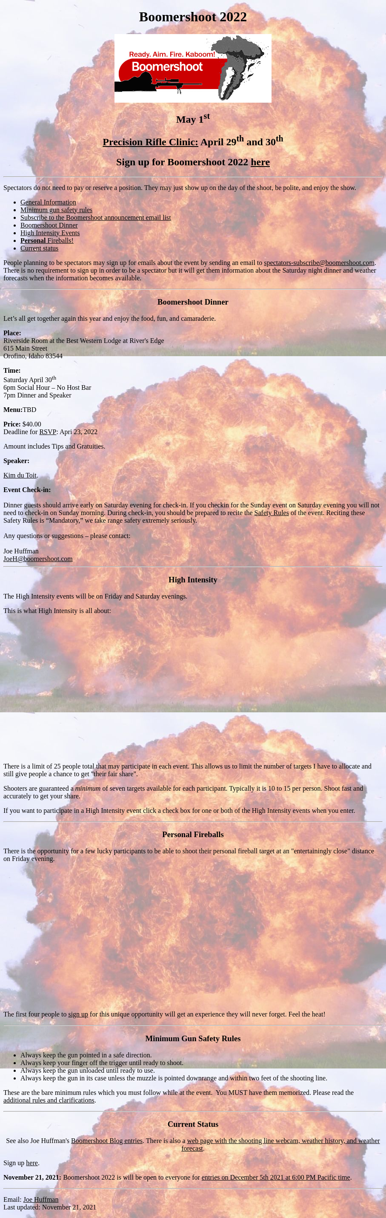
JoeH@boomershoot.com (38, 558)
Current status (39, 248)
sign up (78, 1014)
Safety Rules (271, 512)
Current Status (193, 1124)
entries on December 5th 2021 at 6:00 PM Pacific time (276, 1177)
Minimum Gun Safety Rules (193, 1038)
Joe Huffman (41, 1199)
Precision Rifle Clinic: (150, 141)
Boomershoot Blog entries (107, 1140)
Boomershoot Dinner (49, 225)
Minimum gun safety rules (56, 209)
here (260, 161)
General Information (48, 202)
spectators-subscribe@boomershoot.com (319, 262)
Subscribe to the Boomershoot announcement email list (95, 217)
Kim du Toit (20, 475)
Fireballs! (47, 240)
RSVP (47, 431)
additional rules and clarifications (48, 1100)
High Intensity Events (50, 232)
